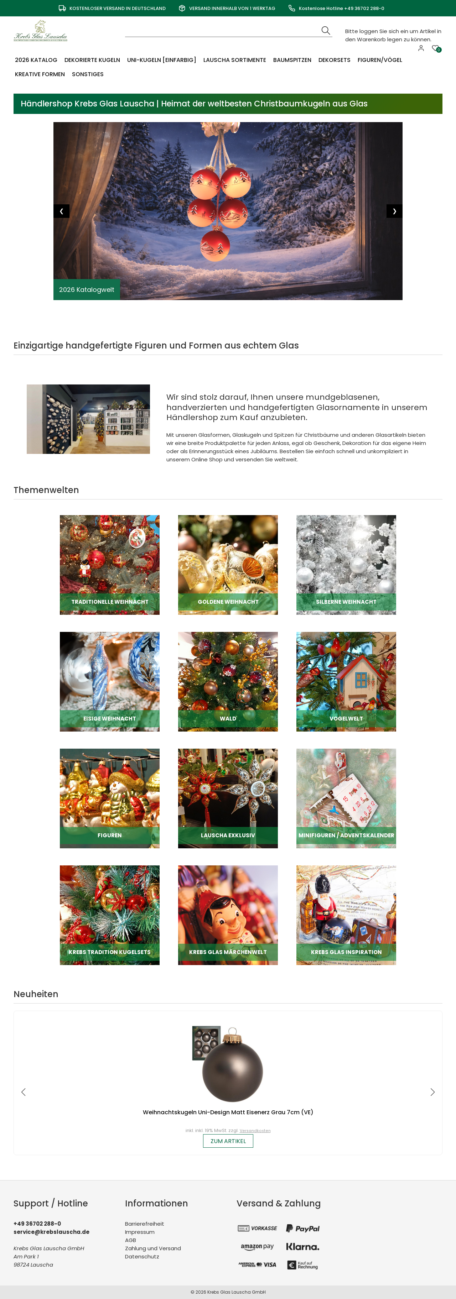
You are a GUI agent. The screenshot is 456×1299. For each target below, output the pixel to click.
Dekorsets (334, 60)
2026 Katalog (36, 60)
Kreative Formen (40, 74)
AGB (130, 1240)
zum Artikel (228, 1141)
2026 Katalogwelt (86, 289)
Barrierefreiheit (144, 1223)
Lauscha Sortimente (234, 60)
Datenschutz (142, 1256)
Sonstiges (88, 74)
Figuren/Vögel (380, 60)
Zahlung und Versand (153, 1248)
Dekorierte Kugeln (92, 60)
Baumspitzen (292, 60)
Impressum (140, 1232)
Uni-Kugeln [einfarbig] (161, 60)
